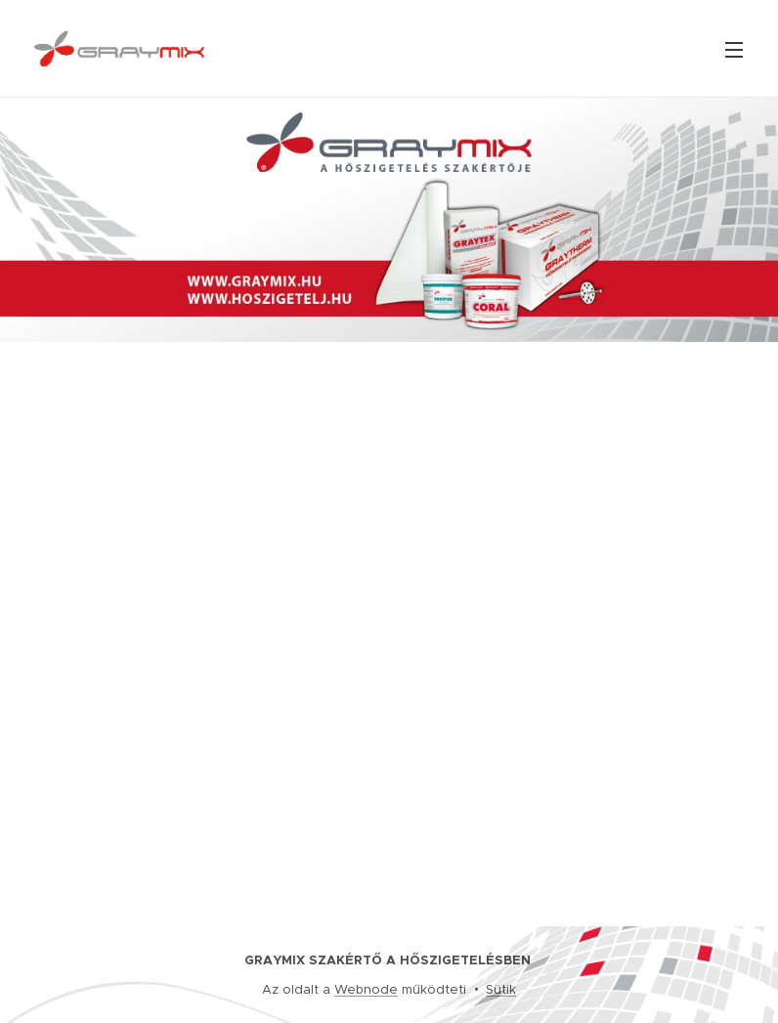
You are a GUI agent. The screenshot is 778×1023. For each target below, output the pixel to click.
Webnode (366, 989)
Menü (734, 50)
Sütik (501, 989)
